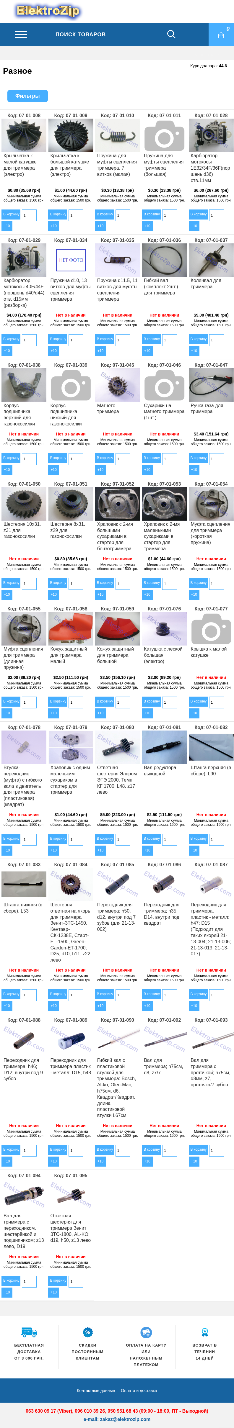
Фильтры (27, 96)
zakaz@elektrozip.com (125, 1419)
